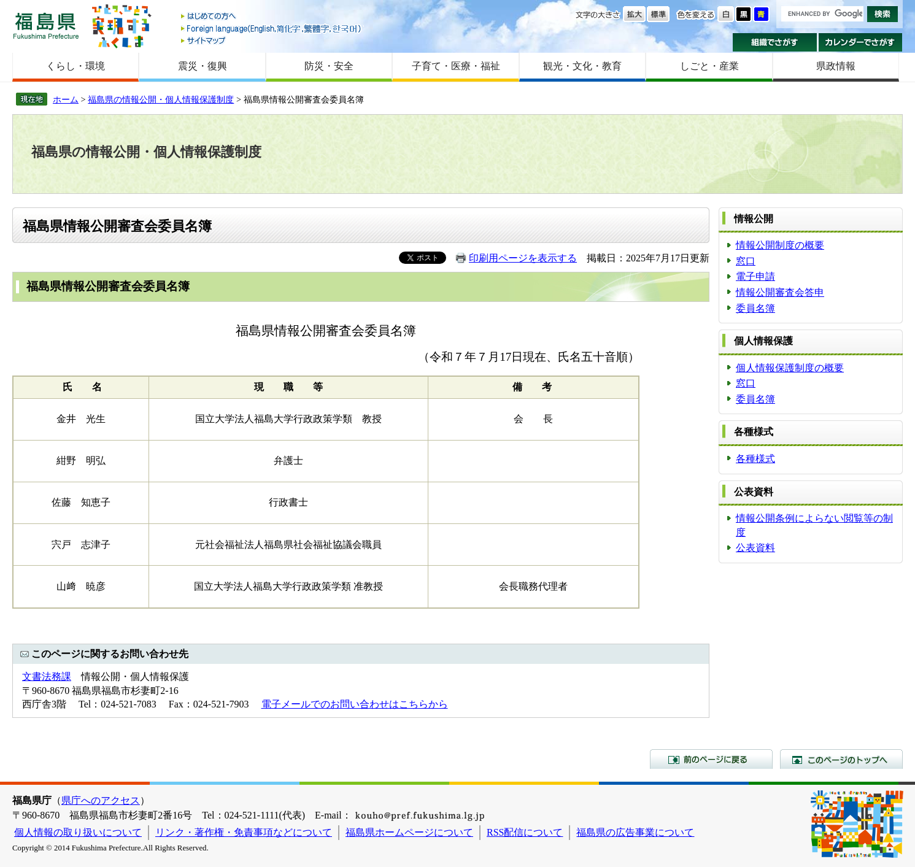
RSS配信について (525, 832)
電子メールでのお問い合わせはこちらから (354, 704)
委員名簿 (755, 308)
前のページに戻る (711, 759)
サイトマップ (272, 40)
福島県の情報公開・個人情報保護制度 (161, 99)
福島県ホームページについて (409, 832)
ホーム (66, 99)
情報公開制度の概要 (780, 245)
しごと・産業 (709, 66)
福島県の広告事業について (635, 832)
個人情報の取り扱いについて (78, 832)
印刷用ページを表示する (523, 258)
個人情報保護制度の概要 (790, 368)
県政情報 (835, 66)
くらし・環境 (75, 66)
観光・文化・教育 (582, 66)
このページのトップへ (841, 759)
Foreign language (272, 28)
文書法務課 (46, 676)
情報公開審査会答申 (780, 292)
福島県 (46, 25)
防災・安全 (328, 66)
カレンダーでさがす (861, 42)
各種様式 (755, 458)
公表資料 (755, 547)
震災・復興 (202, 66)
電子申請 (755, 276)
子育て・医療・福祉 (456, 66)
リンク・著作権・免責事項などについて (243, 832)
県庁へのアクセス (100, 800)
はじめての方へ (272, 17)
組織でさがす (775, 42)
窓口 (745, 261)
